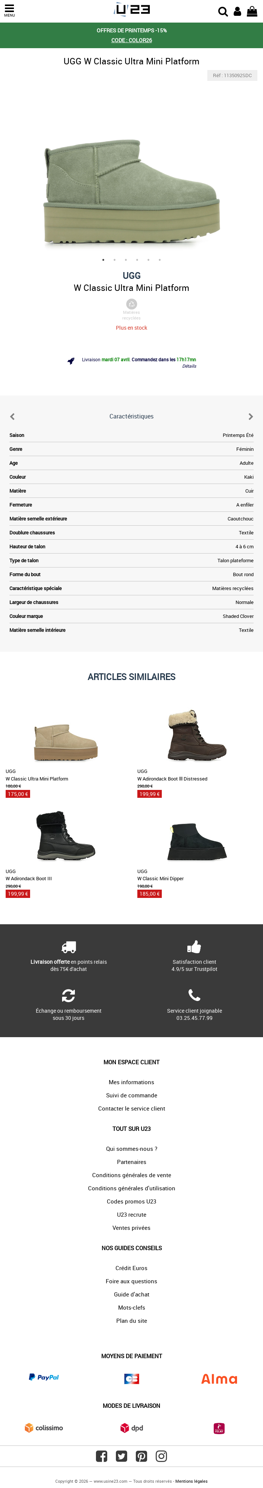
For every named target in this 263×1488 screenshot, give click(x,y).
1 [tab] (103, 260)
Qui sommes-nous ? (131, 1148)
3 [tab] (126, 260)
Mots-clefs (131, 1307)
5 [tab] (148, 260)
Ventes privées (131, 1227)
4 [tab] (137, 260)
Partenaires (131, 1161)
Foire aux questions (131, 1281)
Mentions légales (191, 1481)
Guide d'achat (131, 1294)
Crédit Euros (131, 1268)
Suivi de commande (131, 1095)
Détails (189, 366)
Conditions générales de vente (131, 1175)
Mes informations (131, 1082)
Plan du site (131, 1320)
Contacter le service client (131, 1108)
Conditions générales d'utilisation (131, 1188)
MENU (9, 10)
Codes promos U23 (131, 1201)
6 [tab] (160, 260)
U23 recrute (131, 1214)
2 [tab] (115, 260)
